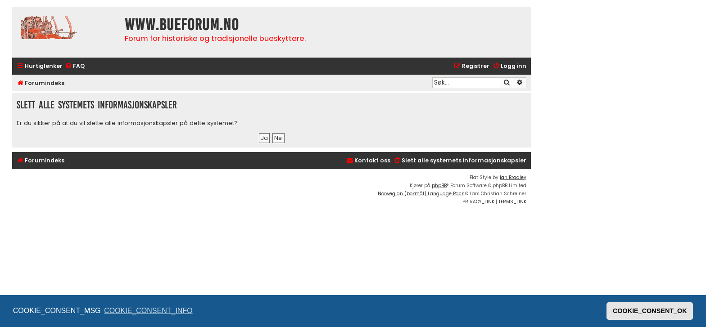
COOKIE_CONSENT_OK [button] (650, 310)
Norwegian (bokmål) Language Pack (421, 193)
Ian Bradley (513, 177)
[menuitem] (75, 66)
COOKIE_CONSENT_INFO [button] (148, 310)
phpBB (439, 185)
